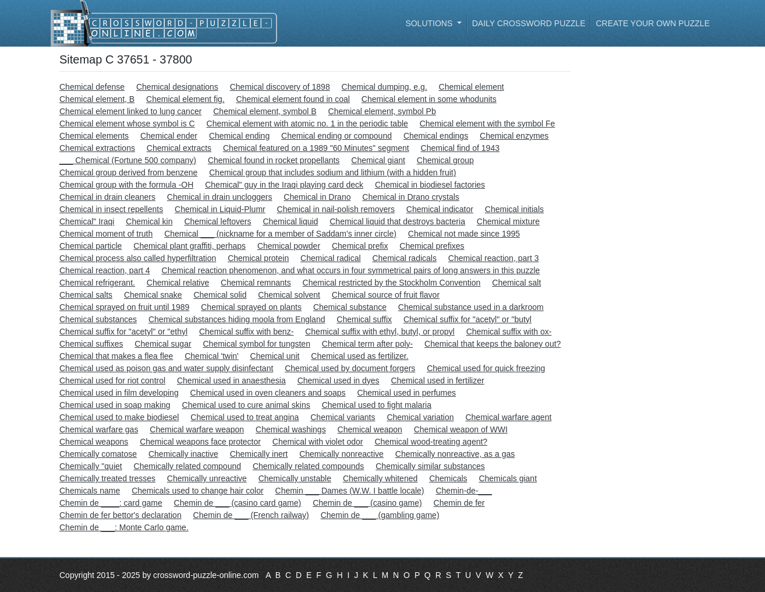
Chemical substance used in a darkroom (471, 307)
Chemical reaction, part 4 (104, 270)
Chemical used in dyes (339, 380)
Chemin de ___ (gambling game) (380, 515)
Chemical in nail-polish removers (336, 209)
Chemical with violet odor (317, 441)
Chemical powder (288, 246)
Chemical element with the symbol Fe (487, 123)
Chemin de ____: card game (110, 503)
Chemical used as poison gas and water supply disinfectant (166, 368)
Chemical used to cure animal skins (246, 405)
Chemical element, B (96, 99)
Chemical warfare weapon (197, 429)
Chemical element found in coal (293, 99)
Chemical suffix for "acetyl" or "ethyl (123, 331)
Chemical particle (90, 246)
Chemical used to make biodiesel (119, 417)
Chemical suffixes (91, 343)
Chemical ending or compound (336, 135)
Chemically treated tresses (107, 478)
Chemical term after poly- (367, 343)
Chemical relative (178, 282)
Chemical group (445, 160)
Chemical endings (435, 135)
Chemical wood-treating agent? (430, 441)
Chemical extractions (97, 148)
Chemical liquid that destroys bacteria (397, 221)
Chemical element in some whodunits (429, 99)
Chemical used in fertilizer (437, 380)
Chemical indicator (439, 209)
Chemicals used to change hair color (197, 490)
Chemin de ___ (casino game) (367, 503)
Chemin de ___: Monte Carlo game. (124, 527)
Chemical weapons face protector (200, 441)
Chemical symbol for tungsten (256, 343)
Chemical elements (94, 135)
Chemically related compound (187, 466)
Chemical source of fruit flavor (386, 294)
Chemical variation (420, 417)
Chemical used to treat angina (244, 417)
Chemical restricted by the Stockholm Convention (392, 282)
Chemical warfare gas (98, 429)
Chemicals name (89, 490)
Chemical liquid (290, 221)
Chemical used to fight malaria (376, 405)
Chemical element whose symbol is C (127, 123)
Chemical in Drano (317, 197)
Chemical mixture (508, 221)
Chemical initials (514, 209)
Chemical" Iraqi (86, 221)
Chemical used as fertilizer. (359, 356)
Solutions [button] (430, 23)
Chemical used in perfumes (406, 392)
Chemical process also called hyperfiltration (137, 258)
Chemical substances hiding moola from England (236, 319)
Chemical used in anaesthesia (231, 380)
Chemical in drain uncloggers (219, 197)
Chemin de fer (459, 503)
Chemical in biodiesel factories (430, 184)
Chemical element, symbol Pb (382, 111)
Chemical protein (258, 258)
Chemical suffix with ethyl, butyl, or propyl (380, 331)
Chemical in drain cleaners (107, 197)
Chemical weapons (93, 441)
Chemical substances (98, 319)
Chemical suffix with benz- (246, 331)
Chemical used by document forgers (350, 368)
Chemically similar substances (430, 466)
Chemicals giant (508, 478)
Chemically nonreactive (341, 454)
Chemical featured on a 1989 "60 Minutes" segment (316, 148)
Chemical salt (516, 282)
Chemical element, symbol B (264, 111)
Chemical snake (153, 294)
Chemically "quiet (90, 466)
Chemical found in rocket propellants (273, 160)
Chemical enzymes (514, 135)
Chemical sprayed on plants (251, 307)
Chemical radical (330, 258)
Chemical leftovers (217, 221)
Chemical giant (378, 160)
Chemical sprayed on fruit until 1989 (124, 307)
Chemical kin (149, 221)
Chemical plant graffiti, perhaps (189, 246)
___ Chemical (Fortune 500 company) (127, 160)
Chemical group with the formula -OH (126, 184)
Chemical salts (85, 294)
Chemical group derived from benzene (128, 172)
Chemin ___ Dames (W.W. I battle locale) (349, 490)
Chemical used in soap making (115, 405)
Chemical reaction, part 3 (493, 258)
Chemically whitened (380, 478)
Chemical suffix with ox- (509, 331)
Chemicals (448, 478)
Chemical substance (350, 307)
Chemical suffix (364, 319)
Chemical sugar (162, 343)
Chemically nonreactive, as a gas (455, 454)
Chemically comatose (98, 454)
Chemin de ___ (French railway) (251, 515)
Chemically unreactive (207, 478)
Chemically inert (259, 454)
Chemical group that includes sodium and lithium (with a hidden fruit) (332, 172)
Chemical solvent (289, 294)
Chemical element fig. (185, 99)
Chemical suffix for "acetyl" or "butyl (467, 319)
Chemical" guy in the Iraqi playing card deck (284, 184)
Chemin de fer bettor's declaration (120, 515)
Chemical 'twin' (211, 356)
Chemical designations (177, 86)
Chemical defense (92, 86)
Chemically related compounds (308, 466)
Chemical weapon (370, 429)
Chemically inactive (183, 454)
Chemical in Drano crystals (410, 197)
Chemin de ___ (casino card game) (238, 503)
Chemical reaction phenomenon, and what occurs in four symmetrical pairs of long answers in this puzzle (351, 270)
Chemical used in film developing (119, 392)
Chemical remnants (256, 282)
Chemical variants (342, 417)
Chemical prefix (360, 246)
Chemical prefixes (431, 246)
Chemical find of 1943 (460, 148)
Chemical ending (239, 135)
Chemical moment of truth (106, 233)
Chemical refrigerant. (97, 282)
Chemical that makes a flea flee (116, 356)
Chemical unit (275, 356)
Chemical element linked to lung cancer (130, 111)
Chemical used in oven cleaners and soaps (268, 392)
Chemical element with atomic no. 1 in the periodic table (307, 123)
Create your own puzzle (653, 23)
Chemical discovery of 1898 (280, 86)
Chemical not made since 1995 (464, 233)
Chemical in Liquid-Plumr (220, 209)
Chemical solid (219, 294)
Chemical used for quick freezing (486, 368)
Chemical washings (291, 429)
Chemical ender (168, 135)
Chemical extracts (179, 148)
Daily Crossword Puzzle (529, 23)
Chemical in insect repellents (111, 209)
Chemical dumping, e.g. (384, 86)
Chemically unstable (294, 478)
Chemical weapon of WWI (461, 429)
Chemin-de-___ (463, 490)
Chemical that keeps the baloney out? (492, 343)
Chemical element (471, 86)
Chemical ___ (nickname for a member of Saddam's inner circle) (280, 233)
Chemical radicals (404, 258)
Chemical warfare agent (508, 417)
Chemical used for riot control (112, 380)
